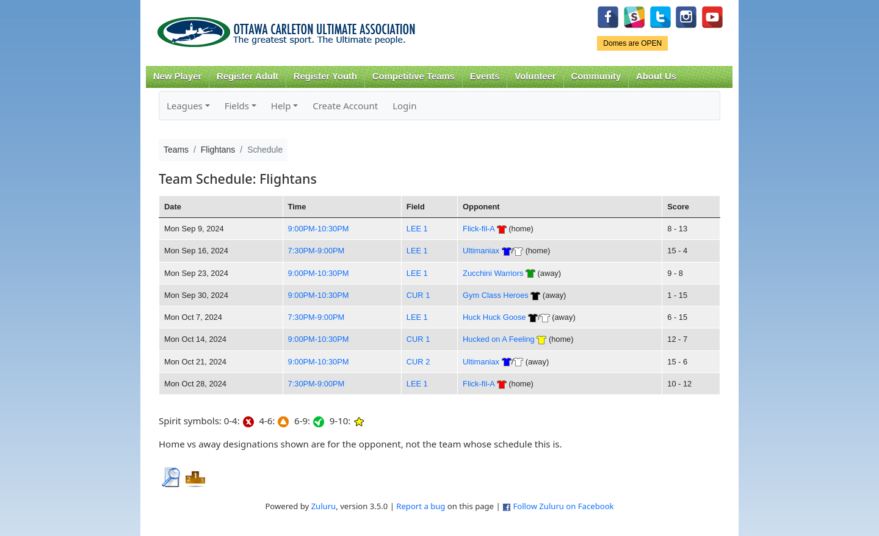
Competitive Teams (413, 76)
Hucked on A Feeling (499, 339)
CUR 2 (418, 361)
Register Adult (247, 76)
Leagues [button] (185, 106)
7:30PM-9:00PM (316, 250)
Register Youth (325, 76)
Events (485, 76)
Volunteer (535, 76)
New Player (177, 76)
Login (404, 106)
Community (596, 76)
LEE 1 (417, 228)
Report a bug (420, 506)
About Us (656, 76)
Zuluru (323, 506)
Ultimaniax (481, 250)
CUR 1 (418, 295)
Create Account (345, 106)
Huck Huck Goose (494, 317)
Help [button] (281, 106)
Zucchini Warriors (493, 273)
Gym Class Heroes (496, 295)
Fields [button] (237, 106)
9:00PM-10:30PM (318, 228)
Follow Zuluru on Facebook (563, 506)
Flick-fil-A (478, 228)
